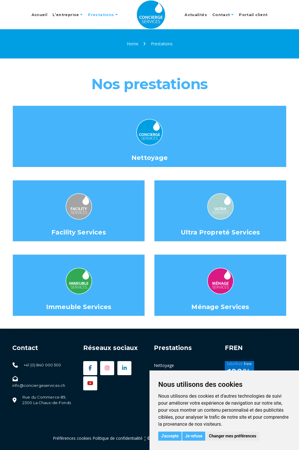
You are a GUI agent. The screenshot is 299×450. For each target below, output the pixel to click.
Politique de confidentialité (117, 438)
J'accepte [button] (170, 436)
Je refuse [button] (193, 436)
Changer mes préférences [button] (232, 436)
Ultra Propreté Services (220, 232)
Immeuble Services (79, 307)
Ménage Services (220, 307)
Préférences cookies (72, 438)
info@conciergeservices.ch (38, 385)
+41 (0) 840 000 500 (42, 365)
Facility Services (78, 232)
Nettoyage (149, 157)
